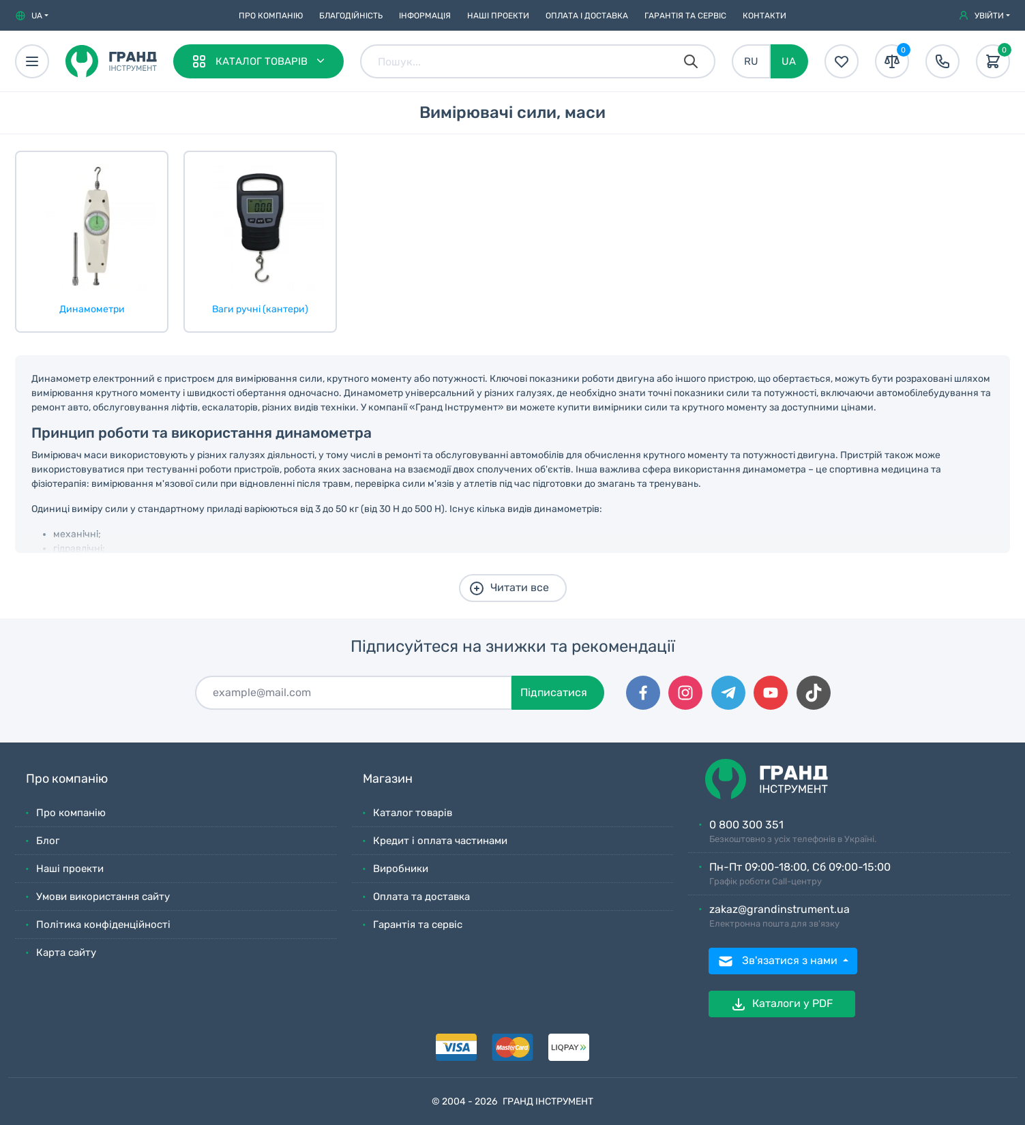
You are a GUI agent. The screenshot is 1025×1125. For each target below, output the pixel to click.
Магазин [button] (388, 779)
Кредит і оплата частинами (440, 841)
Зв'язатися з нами (778, 961)
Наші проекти (498, 15)
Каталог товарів (412, 813)
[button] (31, 16)
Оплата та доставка (421, 896)
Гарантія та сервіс (685, 15)
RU (751, 61)
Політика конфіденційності (103, 924)
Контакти (764, 15)
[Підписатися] (353, 693)
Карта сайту (66, 952)
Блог (47, 841)
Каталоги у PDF (781, 1004)
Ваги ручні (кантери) (260, 309)
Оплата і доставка (587, 15)
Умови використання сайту (103, 896)
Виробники (400, 868)
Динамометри (92, 309)
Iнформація (425, 15)
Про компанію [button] (67, 779)
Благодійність (351, 15)
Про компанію (271, 15)
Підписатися (553, 692)
